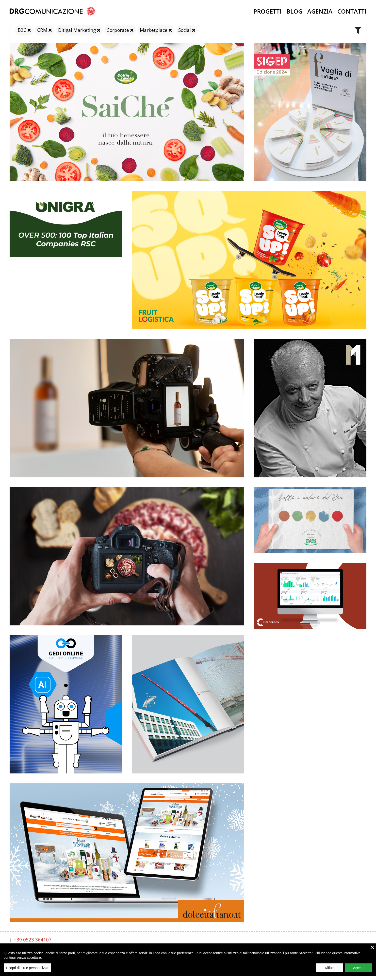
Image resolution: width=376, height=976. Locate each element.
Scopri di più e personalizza (27, 969)
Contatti (351, 11)
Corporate (118, 30)
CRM (42, 30)
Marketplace (153, 30)
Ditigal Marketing (77, 30)
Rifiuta (330, 969)
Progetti (267, 11)
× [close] (372, 948)
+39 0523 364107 (32, 940)
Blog (294, 11)
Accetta (359, 969)
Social (184, 30)
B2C (22, 30)
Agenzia (319, 11)
